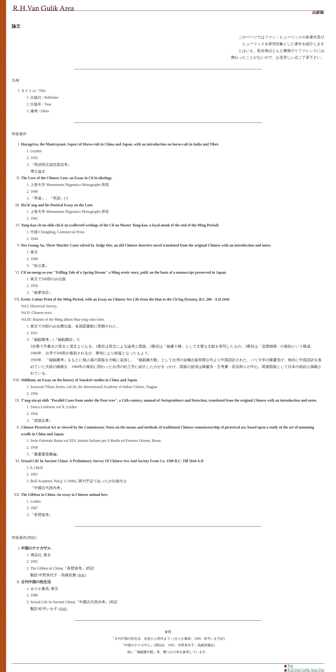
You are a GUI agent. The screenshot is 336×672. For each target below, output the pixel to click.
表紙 (81, 575)
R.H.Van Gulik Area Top (305, 670)
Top (290, 666)
